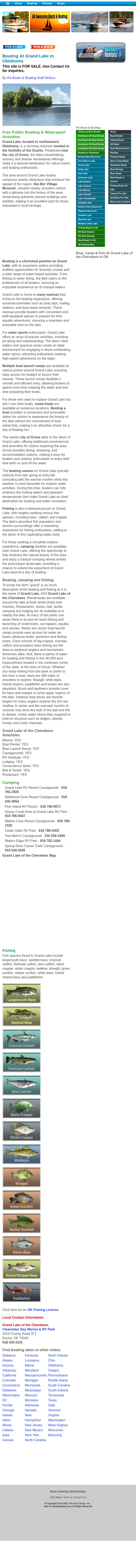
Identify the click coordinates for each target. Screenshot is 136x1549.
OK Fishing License (42, 1310)
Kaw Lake (83, 173)
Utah (51, 1405)
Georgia (8, 1410)
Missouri (31, 1395)
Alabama (9, 1355)
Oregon (53, 1370)
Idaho (6, 1420)
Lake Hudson (84, 186)
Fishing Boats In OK (88, 228)
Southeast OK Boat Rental (91, 144)
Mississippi (33, 1390)
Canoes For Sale (118, 193)
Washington (56, 1420)
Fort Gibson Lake (86, 161)
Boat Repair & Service (117, 179)
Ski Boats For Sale (119, 198)
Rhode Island (57, 1380)
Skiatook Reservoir (87, 211)
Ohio (51, 1360)
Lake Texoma (84, 194)
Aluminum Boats (118, 165)
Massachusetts (36, 1375)
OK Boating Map (86, 244)
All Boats (114, 144)
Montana (31, 1400)
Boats (61, 3)
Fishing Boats (117, 140)
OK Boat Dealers (86, 232)
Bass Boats (116, 173)
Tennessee (56, 1395)
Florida (7, 1405)
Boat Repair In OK (87, 240)
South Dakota (58, 1390)
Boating (32, 3)
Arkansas (9, 1370)
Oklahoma (55, 1365)
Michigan (31, 1380)
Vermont (54, 1410)
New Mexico (34, 1430)
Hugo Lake (83, 169)
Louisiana (32, 1360)
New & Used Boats (119, 161)
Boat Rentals (116, 136)
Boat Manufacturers (120, 148)
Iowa (6, 1435)
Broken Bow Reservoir (89, 157)
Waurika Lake (84, 219)
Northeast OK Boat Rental (91, 140)
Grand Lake (83, 165)
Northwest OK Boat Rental (91, 136)
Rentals (47, 3)
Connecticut (11, 1385)
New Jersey (33, 1425)
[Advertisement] (103, 96)
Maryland (32, 1370)
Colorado (9, 1380)
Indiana (7, 1430)
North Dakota (57, 1355)
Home (18, 3)
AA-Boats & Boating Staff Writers (31, 78)
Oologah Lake (85, 203)
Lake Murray (84, 190)
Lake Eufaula (84, 182)
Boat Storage (116, 169)
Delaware (9, 1390)
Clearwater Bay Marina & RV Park (28, 1329)
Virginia (53, 1415)
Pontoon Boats (117, 157)
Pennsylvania (58, 1375)
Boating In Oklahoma (88, 153)
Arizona (8, 1365)
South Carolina (59, 1385)
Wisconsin (55, 1430)
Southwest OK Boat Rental (91, 148)
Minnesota (32, 1385)
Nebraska (32, 1405)
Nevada (30, 1410)
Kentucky (32, 1355)
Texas (52, 1400)
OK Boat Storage (86, 236)
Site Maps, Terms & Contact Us (68, 1497)
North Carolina (35, 1440)
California (9, 1375)
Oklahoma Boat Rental (89, 132)
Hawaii (7, 1415)
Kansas (7, 1440)
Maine (29, 1365)
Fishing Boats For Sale (119, 188)
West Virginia (57, 1425)
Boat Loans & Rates (120, 202)
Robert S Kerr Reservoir (90, 207)
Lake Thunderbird (87, 198)
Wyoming (55, 1435)
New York (32, 1435)
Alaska (7, 1360)
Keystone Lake (85, 177)
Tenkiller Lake (85, 215)
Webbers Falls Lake (87, 224)
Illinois (7, 1425)
